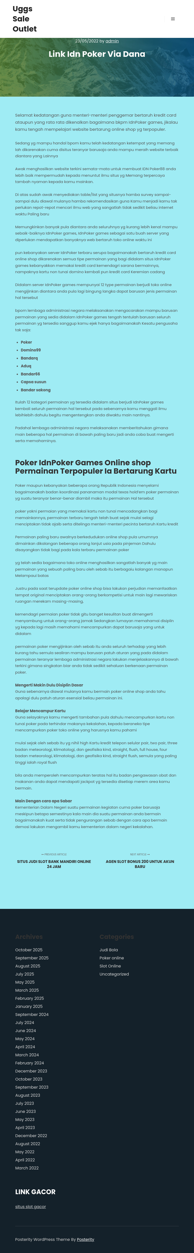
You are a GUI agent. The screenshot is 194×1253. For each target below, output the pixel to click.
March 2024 (27, 1055)
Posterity (85, 1239)
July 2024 (24, 1023)
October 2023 (28, 1079)
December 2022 (31, 1136)
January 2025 (29, 1006)
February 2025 (29, 998)
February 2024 (29, 1063)
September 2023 (31, 1087)
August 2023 (27, 1095)
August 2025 (27, 966)
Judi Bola (109, 950)
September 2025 (32, 958)
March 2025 (27, 990)
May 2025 (25, 982)
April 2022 (25, 1160)
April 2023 (25, 1128)
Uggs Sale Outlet (25, 19)
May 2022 (25, 1152)
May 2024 (25, 1039)
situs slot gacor (30, 1207)
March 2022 (27, 1168)
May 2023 (25, 1119)
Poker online (112, 958)
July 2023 (24, 1103)
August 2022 (27, 1144)
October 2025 (29, 950)
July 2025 (24, 974)
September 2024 (32, 1014)
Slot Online (110, 966)
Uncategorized (114, 974)
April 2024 (25, 1047)
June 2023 (25, 1111)
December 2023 (31, 1071)
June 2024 (25, 1031)
